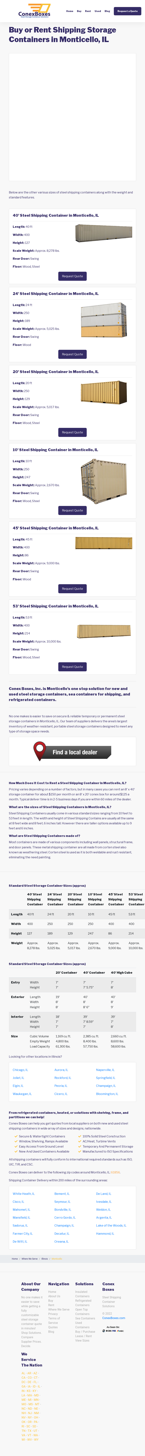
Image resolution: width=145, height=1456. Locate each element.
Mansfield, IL (21, 1217)
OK (23, 1422)
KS (28, 1391)
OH (36, 1417)
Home (69, 11)
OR (30, 1422)
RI (23, 1426)
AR (29, 1373)
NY (30, 1417)
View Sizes (82, 1340)
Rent (88, 11)
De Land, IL (103, 1194)
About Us (54, 1296)
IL (39, 1386)
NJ (30, 1413)
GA (23, 1386)
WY (36, 1439)
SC (28, 1426)
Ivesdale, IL (104, 1201)
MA (29, 1395)
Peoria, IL (61, 1086)
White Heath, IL (24, 1194)
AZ (35, 1373)
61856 (115, 1172)
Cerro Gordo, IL (65, 1217)
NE (36, 1408)
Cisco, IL (18, 1201)
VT (29, 1435)
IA (29, 1386)
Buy (79, 11)
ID (34, 1386)
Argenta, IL (104, 1217)
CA (23, 1377)
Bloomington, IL (107, 1094)
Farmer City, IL (23, 1233)
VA (23, 1435)
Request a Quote (128, 11)
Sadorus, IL (20, 1225)
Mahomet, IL (21, 1209)
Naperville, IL (105, 1070)
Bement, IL (62, 1194)
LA (23, 1395)
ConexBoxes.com (113, 1318)
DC (23, 1382)
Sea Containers (85, 1318)
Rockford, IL (62, 1078)
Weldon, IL (103, 1209)
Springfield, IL (105, 1078)
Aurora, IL (61, 1070)
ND (30, 1408)
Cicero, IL (61, 1094)
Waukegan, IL (22, 1094)
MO (24, 1404)
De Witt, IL (20, 1241)
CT (35, 1377)
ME (24, 1400)
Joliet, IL (18, 1078)
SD (34, 1426)
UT (35, 1431)
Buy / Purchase (85, 1331)
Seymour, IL (62, 1201)
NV (24, 1417)
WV (29, 1439)
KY (34, 1391)
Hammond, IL (105, 1233)
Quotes (53, 1327)
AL (23, 1373)
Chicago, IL (20, 1070)
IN (23, 1391)
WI (23, 1439)
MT (37, 1404)
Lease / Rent (83, 1336)
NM (36, 1413)
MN (36, 1400)
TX (29, 1431)
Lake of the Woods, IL (111, 1225)
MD (36, 1395)
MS (30, 1404)
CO (30, 1377)
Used (98, 11)
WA (35, 1435)
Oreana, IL (61, 1241)
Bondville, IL (62, 1209)
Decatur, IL (62, 1233)
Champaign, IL (106, 1086)
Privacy (53, 1314)
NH (24, 1413)
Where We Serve (59, 1309)
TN (23, 1431)
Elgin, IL (18, 1086)
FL (35, 1382)
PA (35, 1422)
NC (24, 1408)
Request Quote (72, 276)
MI (29, 1400)
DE (29, 1382)
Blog (107, 11)
